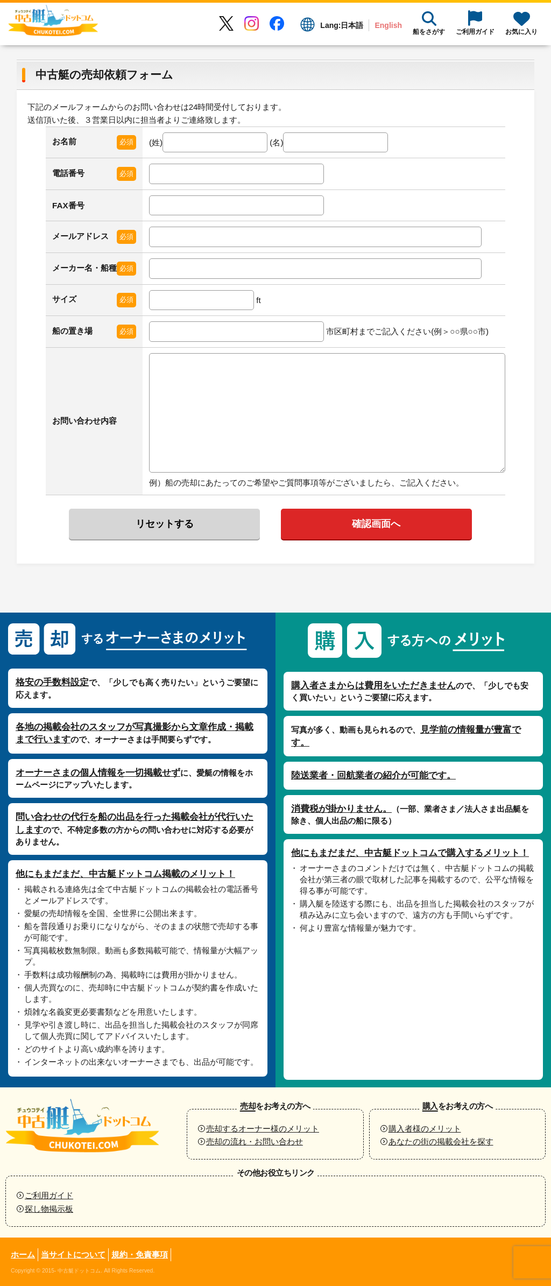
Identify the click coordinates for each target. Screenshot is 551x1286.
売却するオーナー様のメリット (262, 1128)
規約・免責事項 (139, 1254)
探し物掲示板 (49, 1208)
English (388, 25)
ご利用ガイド (49, 1195)
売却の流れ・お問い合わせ (254, 1141)
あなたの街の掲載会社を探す (440, 1141)
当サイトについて (73, 1254)
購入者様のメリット (424, 1128)
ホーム (23, 1254)
